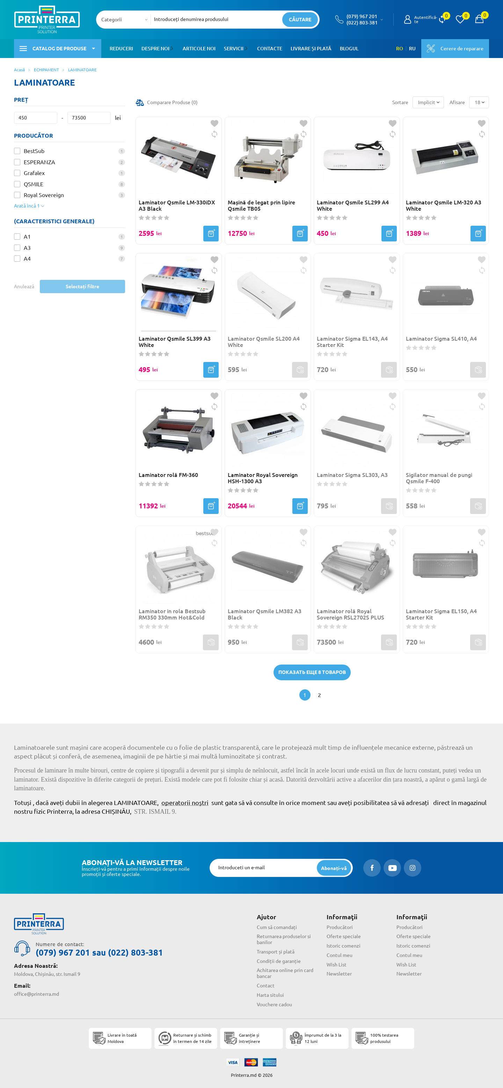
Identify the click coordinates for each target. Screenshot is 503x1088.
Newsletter (339, 974)
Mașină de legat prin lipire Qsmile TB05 (261, 205)
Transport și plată (275, 952)
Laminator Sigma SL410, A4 (441, 338)
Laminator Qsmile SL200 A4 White (264, 341)
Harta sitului (270, 995)
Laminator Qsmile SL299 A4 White (353, 205)
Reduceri (121, 48)
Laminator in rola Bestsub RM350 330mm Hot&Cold (172, 614)
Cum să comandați (277, 927)
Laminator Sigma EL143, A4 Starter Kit (352, 341)
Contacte (268, 48)
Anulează (24, 286)
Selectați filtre (82, 286)
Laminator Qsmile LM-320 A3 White (443, 205)
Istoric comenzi (343, 946)
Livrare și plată (310, 48)
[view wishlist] (460, 19)
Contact (266, 985)
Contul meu (339, 955)
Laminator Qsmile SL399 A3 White (175, 341)
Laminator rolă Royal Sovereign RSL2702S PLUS (350, 614)
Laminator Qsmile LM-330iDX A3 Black (177, 205)
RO (399, 48)
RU (412, 48)
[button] (173, 48)
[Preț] (35, 118)
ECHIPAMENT (46, 69)
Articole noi (198, 48)
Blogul (348, 48)
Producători (340, 927)
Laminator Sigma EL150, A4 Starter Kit (441, 614)
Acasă (19, 69)
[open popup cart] (479, 19)
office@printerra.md (36, 994)
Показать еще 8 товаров (312, 672)
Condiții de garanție (279, 961)
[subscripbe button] (334, 868)
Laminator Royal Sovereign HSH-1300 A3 (263, 478)
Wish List (337, 964)
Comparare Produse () (172, 102)
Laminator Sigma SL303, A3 (352, 475)
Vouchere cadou (274, 1004)
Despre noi (155, 48)
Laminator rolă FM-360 (168, 475)
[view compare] (442, 19)
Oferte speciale (344, 936)
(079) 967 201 (362, 16)
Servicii (233, 48)
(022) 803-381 (362, 23)
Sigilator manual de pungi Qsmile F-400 (439, 478)
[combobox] (125, 19)
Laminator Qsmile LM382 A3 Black (264, 614)
